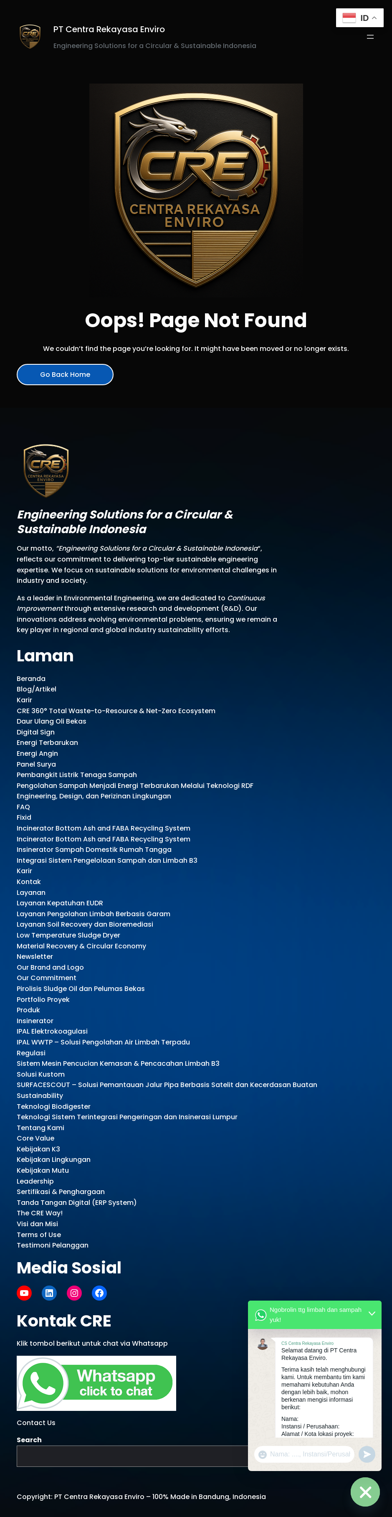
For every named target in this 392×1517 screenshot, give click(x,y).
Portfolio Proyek (43, 999)
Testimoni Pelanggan (53, 1245)
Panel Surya (36, 764)
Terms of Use (39, 1235)
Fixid (24, 817)
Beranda (31, 679)
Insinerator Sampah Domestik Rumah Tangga (94, 849)
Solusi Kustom (41, 1074)
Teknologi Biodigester (54, 1106)
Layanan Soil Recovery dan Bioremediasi (85, 924)
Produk (28, 1010)
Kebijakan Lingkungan (54, 1159)
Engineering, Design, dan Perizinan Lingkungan (94, 796)
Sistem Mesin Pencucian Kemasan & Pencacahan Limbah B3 (118, 1063)
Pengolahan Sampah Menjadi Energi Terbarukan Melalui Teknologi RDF (135, 785)
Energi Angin (37, 753)
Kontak (29, 882)
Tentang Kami (40, 1128)
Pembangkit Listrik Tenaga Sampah (77, 775)
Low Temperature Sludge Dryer (68, 935)
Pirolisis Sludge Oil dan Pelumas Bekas (81, 989)
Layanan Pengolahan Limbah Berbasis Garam (93, 914)
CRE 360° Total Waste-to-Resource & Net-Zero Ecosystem (116, 711)
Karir (24, 700)
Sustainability (40, 1095)
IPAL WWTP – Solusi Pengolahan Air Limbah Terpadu (103, 1042)
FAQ (23, 807)
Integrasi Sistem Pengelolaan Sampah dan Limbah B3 (107, 860)
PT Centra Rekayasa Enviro (109, 29)
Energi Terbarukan (47, 742)
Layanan (31, 892)
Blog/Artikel (36, 689)
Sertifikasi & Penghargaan (61, 1192)
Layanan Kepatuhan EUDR (60, 903)
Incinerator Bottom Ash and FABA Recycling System (103, 828)
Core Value (35, 1138)
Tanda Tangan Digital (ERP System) (77, 1202)
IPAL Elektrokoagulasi (52, 1031)
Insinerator (35, 1021)
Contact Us (36, 1423)
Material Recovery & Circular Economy (81, 946)
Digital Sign (36, 732)
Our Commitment (46, 978)
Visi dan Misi (37, 1224)
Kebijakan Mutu (43, 1170)
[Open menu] (370, 37)
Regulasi (31, 1053)
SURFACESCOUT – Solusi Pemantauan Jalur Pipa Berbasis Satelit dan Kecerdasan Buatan (167, 1085)
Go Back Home (65, 374)
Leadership (35, 1181)
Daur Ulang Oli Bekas (51, 721)
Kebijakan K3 (38, 1149)
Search (29, 1440)
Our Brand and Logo (50, 967)
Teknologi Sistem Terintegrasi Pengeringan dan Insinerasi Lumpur (127, 1117)
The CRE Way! (40, 1213)
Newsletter (35, 956)
